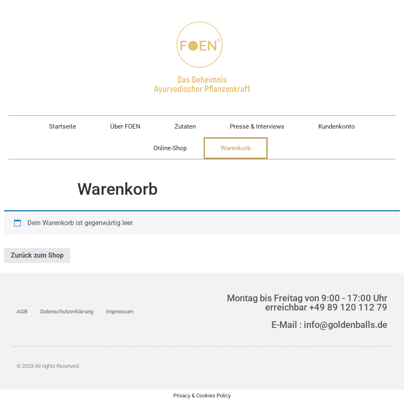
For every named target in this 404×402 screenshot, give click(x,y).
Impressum (119, 311)
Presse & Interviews (257, 126)
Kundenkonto (336, 126)
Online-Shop (170, 148)
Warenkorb (236, 148)
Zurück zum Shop (37, 255)
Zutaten (185, 126)
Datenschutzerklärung (66, 311)
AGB (22, 311)
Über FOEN (125, 126)
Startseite (62, 126)
